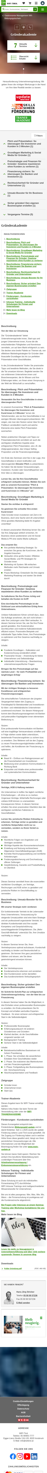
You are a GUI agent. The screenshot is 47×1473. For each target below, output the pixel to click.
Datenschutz (23, 1409)
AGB (23, 1412)
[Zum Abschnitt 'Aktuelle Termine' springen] (23, 45)
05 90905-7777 (27, 1436)
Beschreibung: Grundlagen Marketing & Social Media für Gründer (24, 251)
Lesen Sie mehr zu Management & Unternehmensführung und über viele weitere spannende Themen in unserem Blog (23, 1252)
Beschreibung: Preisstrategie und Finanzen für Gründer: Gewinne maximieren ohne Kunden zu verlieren (24, 258)
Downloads (11, 313)
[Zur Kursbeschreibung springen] (23, 58)
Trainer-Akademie (14, 293)
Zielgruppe (11, 289)
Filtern (38, 136)
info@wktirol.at (26, 1441)
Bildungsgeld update (25, 1127)
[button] (23, 144)
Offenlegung (23, 1405)
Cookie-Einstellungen (23, 1401)
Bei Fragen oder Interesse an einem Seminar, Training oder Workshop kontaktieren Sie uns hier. (22, 1208)
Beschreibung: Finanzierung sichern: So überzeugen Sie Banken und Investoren (24, 266)
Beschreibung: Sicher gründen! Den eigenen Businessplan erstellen (23, 284)
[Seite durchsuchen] (19, 9)
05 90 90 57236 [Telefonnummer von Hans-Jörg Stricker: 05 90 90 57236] (30, 1295)
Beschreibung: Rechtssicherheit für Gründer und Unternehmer (23, 273)
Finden (35, 9)
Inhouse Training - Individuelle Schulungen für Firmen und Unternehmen (20, 304)
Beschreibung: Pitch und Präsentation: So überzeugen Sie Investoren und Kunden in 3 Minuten (23, 244)
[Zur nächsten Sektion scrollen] (23, 71)
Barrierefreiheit (23, 1416)
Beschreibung (13, 239)
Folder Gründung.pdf (13, 1269)
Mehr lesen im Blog (15, 310)
